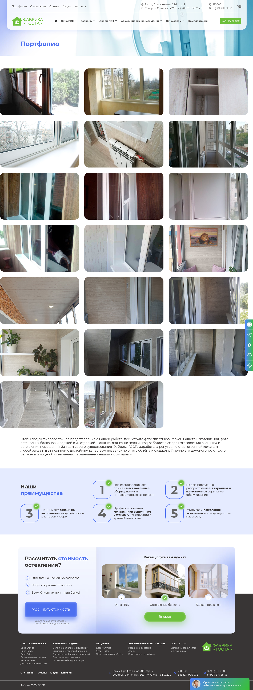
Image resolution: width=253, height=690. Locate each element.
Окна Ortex (26, 654)
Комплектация (198, 21)
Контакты (81, 6)
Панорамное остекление (66, 657)
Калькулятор (231, 21)
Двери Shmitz (103, 648)
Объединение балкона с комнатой (71, 654)
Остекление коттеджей (33, 657)
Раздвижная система (139, 648)
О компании (38, 6)
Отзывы (54, 6)
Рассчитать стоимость (51, 609)
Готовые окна (28, 660)
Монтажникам (178, 651)
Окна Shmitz (27, 648)
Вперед (165, 617)
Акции (67, 6)
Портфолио (19, 6)
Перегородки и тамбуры (109, 654)
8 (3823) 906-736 (188, 674)
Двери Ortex (102, 651)
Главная (56, 21)
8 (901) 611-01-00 (216, 671)
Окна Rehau (27, 651)
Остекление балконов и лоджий (70, 648)
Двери (131, 651)
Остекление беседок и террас (69, 660)
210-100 (182, 671)
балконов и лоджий (56, 443)
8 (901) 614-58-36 (217, 674)
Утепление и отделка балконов (70, 651)
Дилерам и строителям (183, 648)
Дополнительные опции (34, 663)
